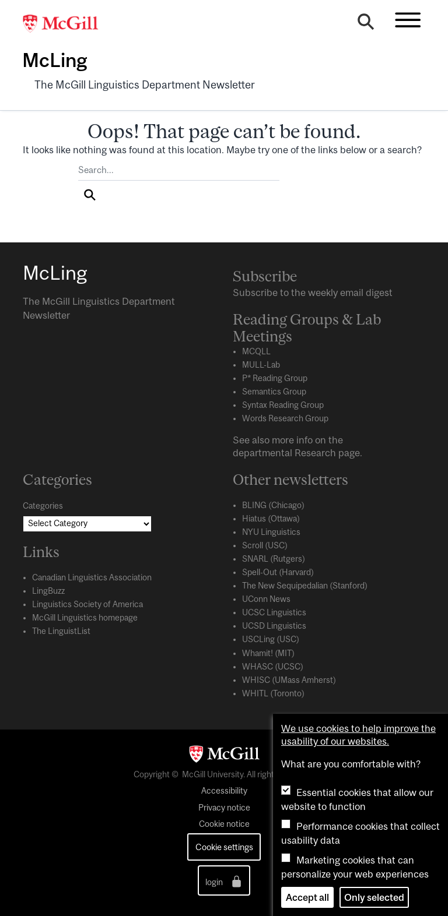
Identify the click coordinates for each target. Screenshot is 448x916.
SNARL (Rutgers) (273, 558)
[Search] (365, 24)
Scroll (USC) (265, 545)
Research (315, 453)
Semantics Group (274, 391)
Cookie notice (224, 824)
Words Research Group (285, 418)
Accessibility (224, 790)
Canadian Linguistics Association (92, 577)
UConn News (266, 599)
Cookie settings (224, 847)
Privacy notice (224, 807)
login (224, 881)
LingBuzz (48, 591)
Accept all (307, 897)
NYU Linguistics (271, 532)
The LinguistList (61, 631)
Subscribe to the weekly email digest (313, 292)
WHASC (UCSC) (272, 666)
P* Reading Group (274, 378)
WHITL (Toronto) (273, 693)
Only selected (374, 897)
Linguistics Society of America (87, 604)
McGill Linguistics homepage (85, 617)
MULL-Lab (261, 364)
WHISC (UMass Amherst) (289, 680)
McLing (54, 60)
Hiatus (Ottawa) (271, 518)
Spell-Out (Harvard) (278, 572)
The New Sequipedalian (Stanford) (305, 585)
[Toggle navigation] (407, 19)
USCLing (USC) (270, 639)
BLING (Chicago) (273, 505)
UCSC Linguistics (274, 612)
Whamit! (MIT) (268, 653)
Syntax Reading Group (283, 405)
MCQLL (256, 351)
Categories (43, 505)
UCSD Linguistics (274, 625)
